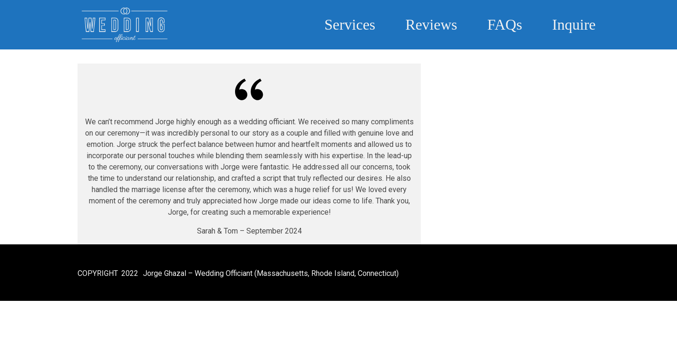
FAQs (505, 24)
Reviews (431, 24)
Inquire (574, 24)
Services (349, 24)
